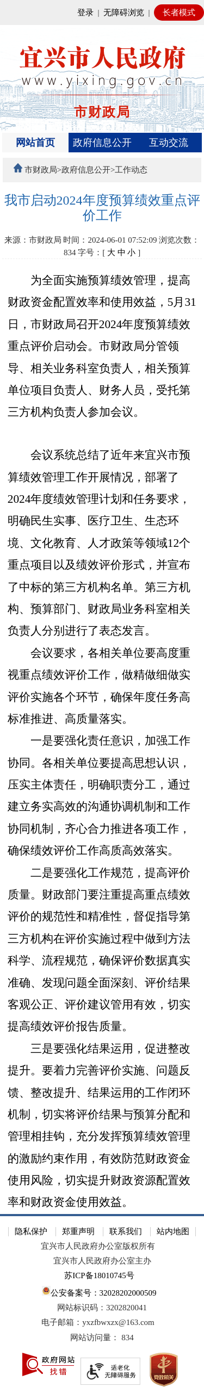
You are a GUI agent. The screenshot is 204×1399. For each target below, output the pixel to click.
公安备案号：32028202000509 (99, 1291)
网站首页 (35, 142)
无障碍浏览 (123, 12)
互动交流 (168, 142)
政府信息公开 (102, 142)
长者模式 (179, 12)
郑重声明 (78, 1231)
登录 (85, 12)
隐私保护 (31, 1231)
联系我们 (125, 1231)
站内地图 (173, 1231)
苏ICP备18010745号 (99, 1275)
